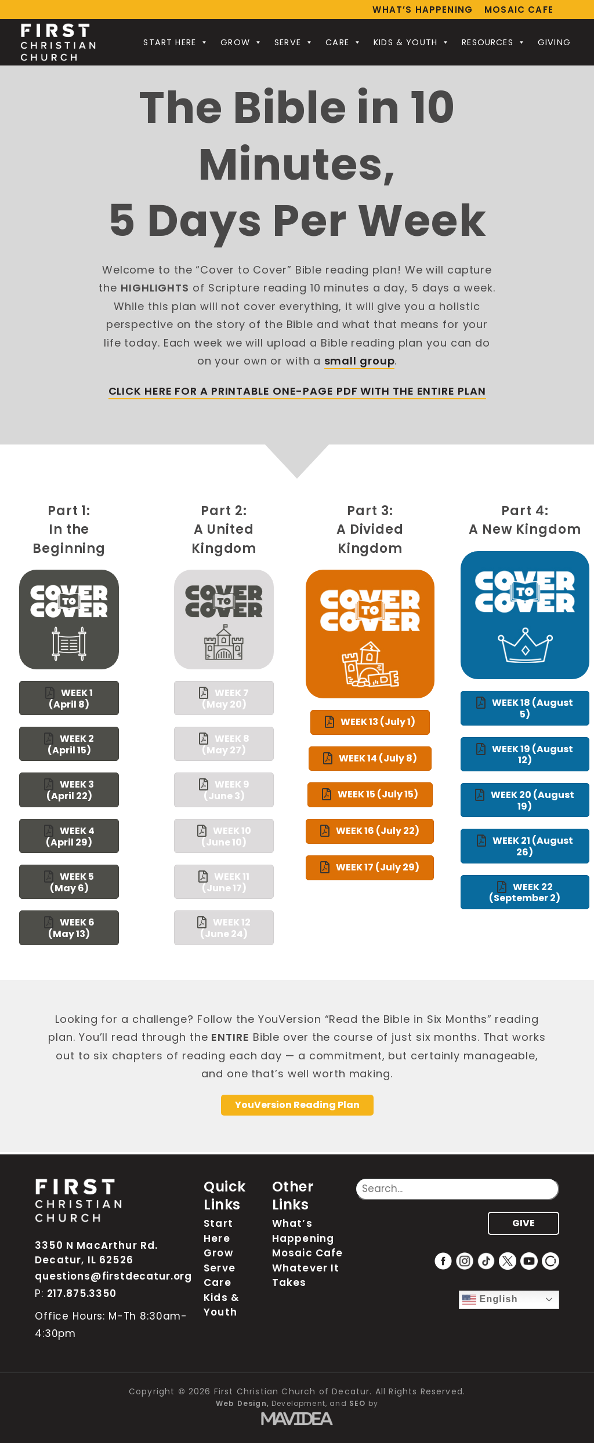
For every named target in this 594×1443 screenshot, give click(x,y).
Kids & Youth (412, 42)
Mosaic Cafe (518, 9)
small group (359, 361)
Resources (494, 42)
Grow (241, 42)
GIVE (523, 1223)
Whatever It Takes (306, 1275)
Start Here (176, 42)
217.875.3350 (82, 1293)
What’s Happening (422, 9)
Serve (294, 42)
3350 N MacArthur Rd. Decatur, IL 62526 (96, 1252)
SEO (357, 1403)
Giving (554, 42)
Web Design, (242, 1403)
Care (343, 42)
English (490, 1300)
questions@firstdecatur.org (113, 1276)
